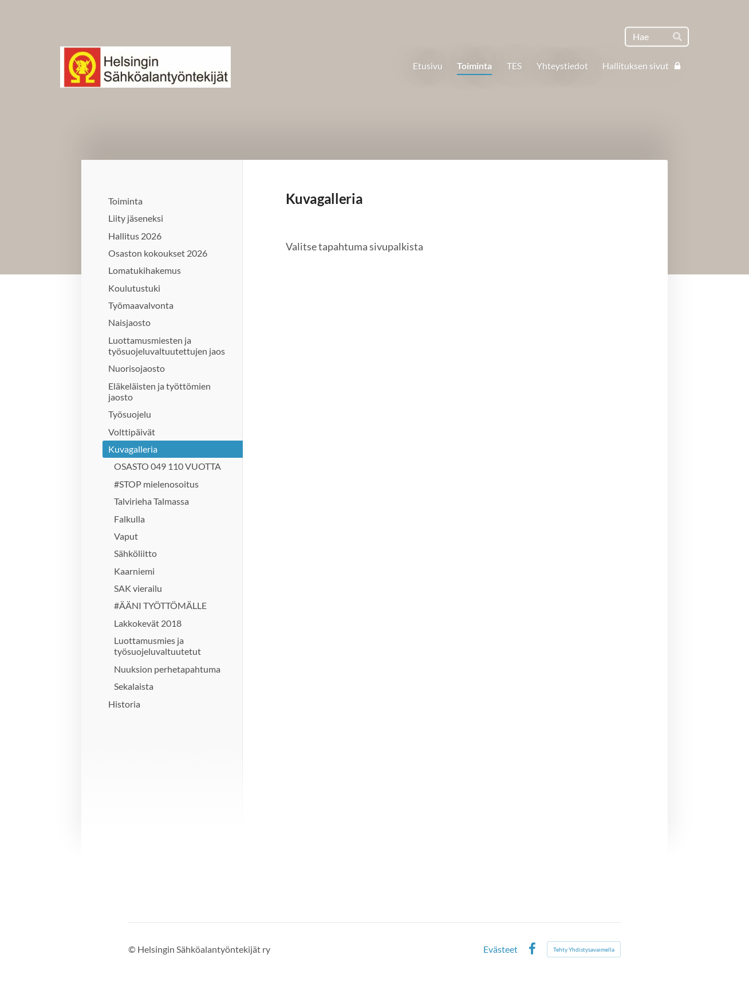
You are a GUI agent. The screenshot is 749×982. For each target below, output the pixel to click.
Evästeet (500, 949)
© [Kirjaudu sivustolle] (132, 949)
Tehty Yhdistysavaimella (583, 949)
